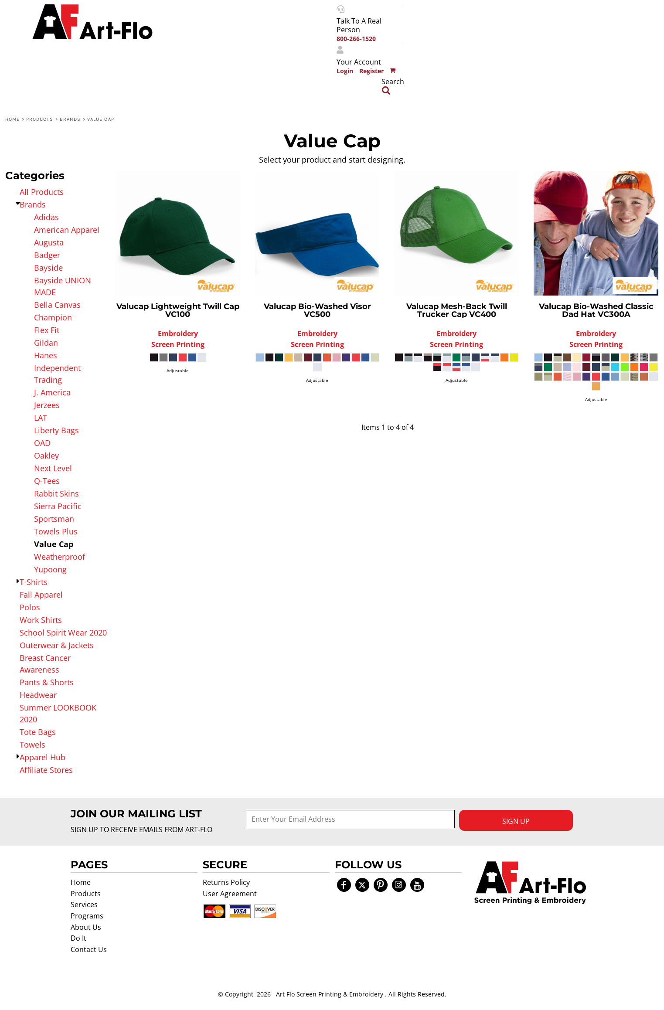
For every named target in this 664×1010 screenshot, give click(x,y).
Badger (47, 255)
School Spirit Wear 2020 (63, 632)
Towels (32, 744)
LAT (40, 417)
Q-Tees (47, 481)
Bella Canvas (57, 304)
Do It (78, 938)
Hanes (45, 355)
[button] (530, 882)
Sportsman (54, 519)
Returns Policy (226, 882)
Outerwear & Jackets (57, 645)
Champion (53, 317)
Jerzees (47, 405)
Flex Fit (46, 330)
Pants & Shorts (47, 682)
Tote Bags (38, 732)
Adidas (46, 217)
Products (40, 119)
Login (345, 71)
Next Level (53, 468)
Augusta (49, 242)
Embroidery (178, 333)
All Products (42, 192)
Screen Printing (177, 344)
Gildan (46, 342)
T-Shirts (34, 582)
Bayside (48, 267)
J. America (52, 392)
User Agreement (230, 893)
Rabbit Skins (56, 493)
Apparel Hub (42, 757)
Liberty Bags (56, 430)
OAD (42, 443)
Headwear (38, 695)
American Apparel (66, 229)
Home (12, 119)
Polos (30, 607)
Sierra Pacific (58, 506)
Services (84, 904)
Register (371, 71)
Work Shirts (41, 620)
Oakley (46, 455)
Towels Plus (56, 531)
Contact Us (89, 949)
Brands (70, 119)
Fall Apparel (41, 594)
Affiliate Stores (46, 770)
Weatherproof (59, 556)
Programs (87, 916)
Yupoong (50, 569)
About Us (86, 927)
